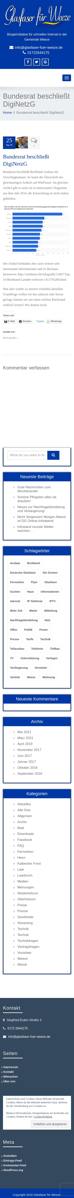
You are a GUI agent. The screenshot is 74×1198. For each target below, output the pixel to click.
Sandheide (25, 916)
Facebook (24, 839)
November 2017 (29, 749)
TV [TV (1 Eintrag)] (12, 657)
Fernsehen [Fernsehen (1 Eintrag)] (17, 581)
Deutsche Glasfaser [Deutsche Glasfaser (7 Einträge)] (23, 571)
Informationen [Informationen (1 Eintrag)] (50, 590)
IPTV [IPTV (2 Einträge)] (53, 600)
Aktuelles (24, 803)
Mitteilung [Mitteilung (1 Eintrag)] (50, 609)
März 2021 (25, 737)
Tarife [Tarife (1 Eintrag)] (29, 638)
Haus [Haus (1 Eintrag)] (30, 590)
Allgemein (24, 815)
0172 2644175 (17, 1027)
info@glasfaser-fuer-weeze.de (38, 48)
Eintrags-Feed (12, 1159)
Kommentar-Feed (14, 1164)
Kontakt (8, 1071)
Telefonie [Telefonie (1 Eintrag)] (37, 648)
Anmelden (10, 1155)
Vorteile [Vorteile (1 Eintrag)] (15, 676)
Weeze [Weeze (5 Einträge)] (31, 676)
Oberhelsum (26, 898)
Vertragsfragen (28, 946)
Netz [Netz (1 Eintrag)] (48, 619)
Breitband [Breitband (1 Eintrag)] (33, 562)
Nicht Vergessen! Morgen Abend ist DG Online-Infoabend (41, 518)
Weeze (22, 958)
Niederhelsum (27, 892)
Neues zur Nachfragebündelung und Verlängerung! (41, 508)
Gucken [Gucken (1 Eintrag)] (15, 590)
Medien (22, 880)
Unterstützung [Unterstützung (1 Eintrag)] (30, 657)
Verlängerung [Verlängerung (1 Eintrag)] (19, 667)
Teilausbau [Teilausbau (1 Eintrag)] (17, 648)
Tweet (40, 320)
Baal (20, 827)
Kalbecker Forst (29, 863)
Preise (22, 904)
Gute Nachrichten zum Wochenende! (34, 488)
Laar (20, 869)
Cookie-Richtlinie (43, 1116)
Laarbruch (25, 875)
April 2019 (25, 743)
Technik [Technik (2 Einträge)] (45, 638)
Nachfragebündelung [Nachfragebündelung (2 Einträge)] (24, 619)
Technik (23, 928)
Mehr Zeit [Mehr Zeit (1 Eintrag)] (16, 609)
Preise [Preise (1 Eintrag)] (43, 628)
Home (7, 112)
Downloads (25, 833)
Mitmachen (10, 1075)
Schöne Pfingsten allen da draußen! (36, 498)
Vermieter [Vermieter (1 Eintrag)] (41, 667)
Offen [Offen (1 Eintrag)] (13, 628)
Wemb (22, 964)
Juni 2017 (24, 755)
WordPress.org (13, 1169)
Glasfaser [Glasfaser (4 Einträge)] (50, 581)
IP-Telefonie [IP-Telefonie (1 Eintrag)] (34, 600)
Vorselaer (24, 952)
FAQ (20, 845)
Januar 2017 (26, 761)
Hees (21, 857)
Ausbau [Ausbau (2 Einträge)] (15, 562)
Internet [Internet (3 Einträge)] (15, 600)
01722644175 (38, 53)
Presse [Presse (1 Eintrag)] (14, 638)
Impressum (10, 1066)
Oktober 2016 (27, 767)
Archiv (22, 821)
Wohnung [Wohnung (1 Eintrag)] (48, 676)
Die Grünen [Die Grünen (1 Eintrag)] (50, 571)
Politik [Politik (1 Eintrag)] (28, 628)
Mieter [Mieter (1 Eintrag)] (33, 609)
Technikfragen (27, 940)
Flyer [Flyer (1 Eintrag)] (34, 581)
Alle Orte (23, 809)
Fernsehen (25, 851)
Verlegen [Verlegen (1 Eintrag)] (52, 657)
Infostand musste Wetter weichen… (35, 528)
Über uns (9, 1080)
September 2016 (29, 773)
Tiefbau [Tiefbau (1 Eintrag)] (55, 648)
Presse (22, 910)
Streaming (25, 922)
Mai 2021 (24, 731)
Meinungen (25, 886)
